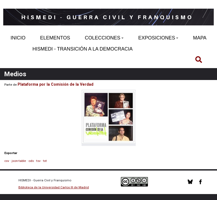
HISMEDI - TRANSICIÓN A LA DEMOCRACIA (83, 49)
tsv (38, 161)
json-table (19, 161)
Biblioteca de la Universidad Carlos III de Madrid (53, 187)
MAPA (199, 38)
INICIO (18, 38)
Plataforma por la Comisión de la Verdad (55, 84)
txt (45, 161)
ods (31, 161)
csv (6, 161)
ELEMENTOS (55, 38)
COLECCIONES (104, 38)
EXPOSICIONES (158, 38)
